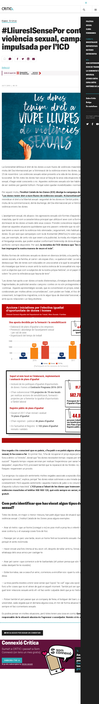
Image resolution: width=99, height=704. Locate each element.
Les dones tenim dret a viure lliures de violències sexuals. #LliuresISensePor (43, 198)
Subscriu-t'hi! (10, 663)
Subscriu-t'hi (75, 3)
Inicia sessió (92, 3)
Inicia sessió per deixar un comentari (23, 635)
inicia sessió (27, 666)
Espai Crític (9, 23)
